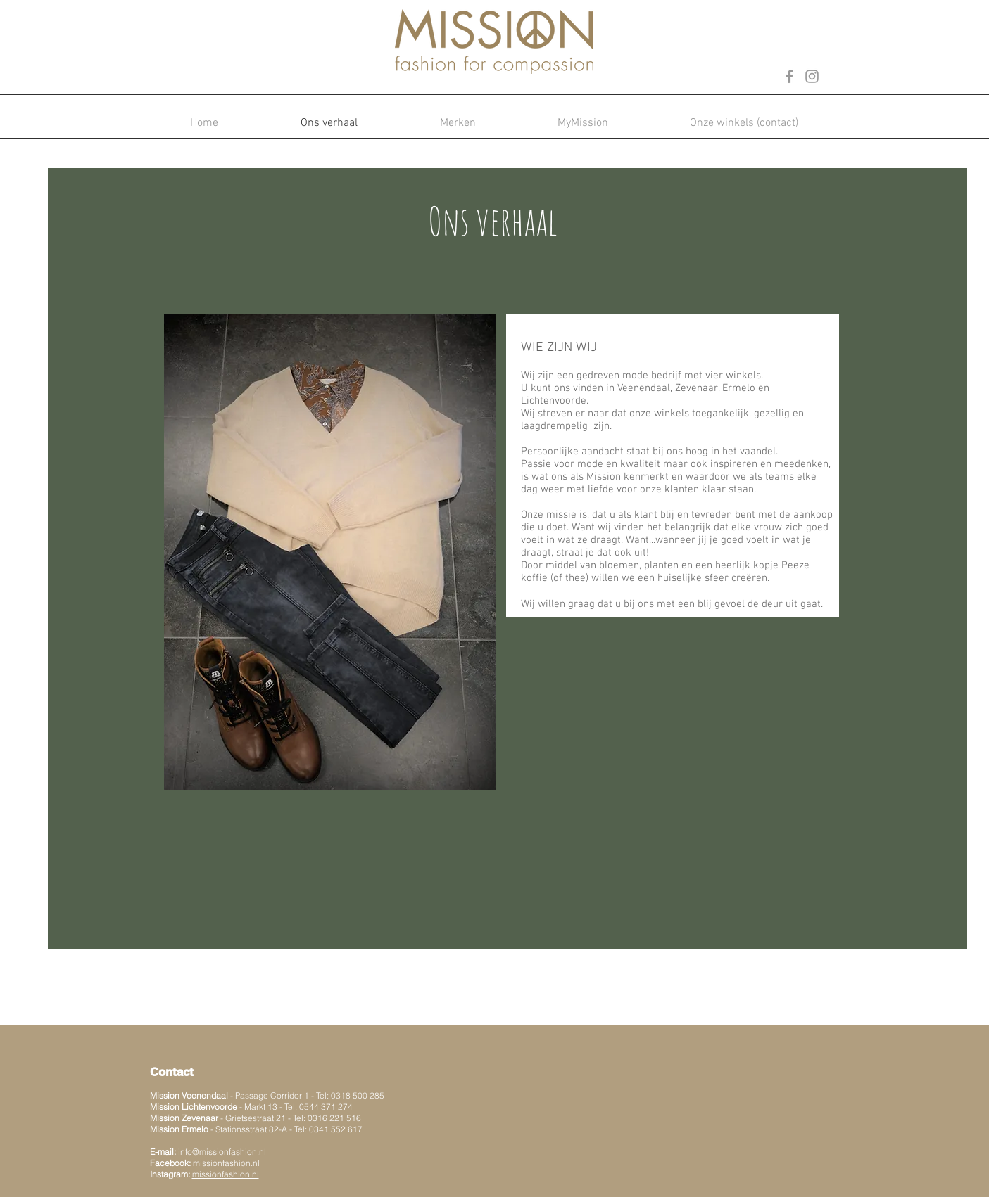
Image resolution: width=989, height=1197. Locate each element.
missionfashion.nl (225, 1174)
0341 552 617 (336, 1129)
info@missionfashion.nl (222, 1151)
